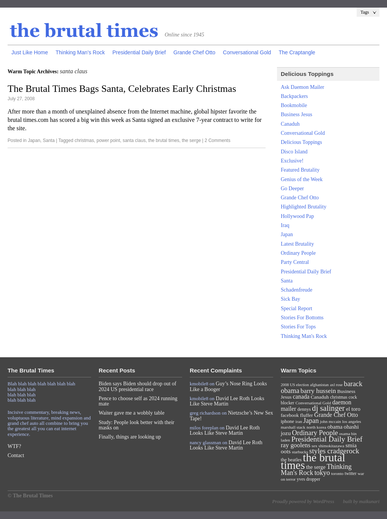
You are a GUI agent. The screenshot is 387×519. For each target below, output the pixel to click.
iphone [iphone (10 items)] (287, 421)
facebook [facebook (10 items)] (290, 415)
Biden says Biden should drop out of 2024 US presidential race (137, 386)
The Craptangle (296, 52)
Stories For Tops (298, 327)
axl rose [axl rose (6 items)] (336, 385)
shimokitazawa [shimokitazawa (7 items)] (332, 445)
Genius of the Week (301, 179)
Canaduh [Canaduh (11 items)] (320, 397)
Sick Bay (290, 299)
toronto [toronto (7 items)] (337, 473)
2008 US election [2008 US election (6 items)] (295, 385)
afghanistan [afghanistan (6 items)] (319, 385)
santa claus (134, 140)
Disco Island (294, 152)
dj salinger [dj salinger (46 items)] (328, 408)
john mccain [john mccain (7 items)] (330, 421)
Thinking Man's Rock (304, 336)
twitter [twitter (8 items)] (351, 473)
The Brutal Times (84, 31)
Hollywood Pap (297, 216)
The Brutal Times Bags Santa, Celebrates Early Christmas (122, 88)
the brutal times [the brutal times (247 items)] (313, 461)
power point (108, 140)
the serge (191, 140)
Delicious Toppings (301, 142)
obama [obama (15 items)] (335, 427)
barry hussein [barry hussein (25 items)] (318, 390)
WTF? (14, 446)
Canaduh (290, 124)
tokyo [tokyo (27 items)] (322, 472)
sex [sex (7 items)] (314, 445)
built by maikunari (361, 501)
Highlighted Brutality (303, 207)
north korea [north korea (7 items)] (316, 427)
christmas (84, 140)
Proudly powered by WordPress (303, 501)
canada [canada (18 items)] (301, 396)
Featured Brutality (300, 170)
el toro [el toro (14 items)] (353, 409)
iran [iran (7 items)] (299, 421)
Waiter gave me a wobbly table (131, 413)
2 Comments (217, 140)
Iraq (285, 225)
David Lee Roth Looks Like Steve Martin (227, 401)
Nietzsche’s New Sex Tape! (231, 415)
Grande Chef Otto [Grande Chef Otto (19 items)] (336, 415)
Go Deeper (292, 188)
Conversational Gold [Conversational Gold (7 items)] (313, 403)
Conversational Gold (247, 52)
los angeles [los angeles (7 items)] (351, 421)
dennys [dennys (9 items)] (304, 409)
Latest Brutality (297, 244)
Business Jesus (296, 114)
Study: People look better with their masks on (136, 425)
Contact (16, 455)
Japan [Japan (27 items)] (311, 420)
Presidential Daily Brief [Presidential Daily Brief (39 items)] (327, 439)
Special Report (296, 308)
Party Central (295, 262)
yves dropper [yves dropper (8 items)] (308, 479)
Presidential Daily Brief (139, 52)
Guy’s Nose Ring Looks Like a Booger (228, 386)
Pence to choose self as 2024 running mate (138, 401)
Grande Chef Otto (194, 52)
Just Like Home (29, 52)
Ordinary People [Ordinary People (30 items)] (315, 433)
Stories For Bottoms (302, 317)
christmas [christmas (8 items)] (338, 397)
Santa (49, 140)
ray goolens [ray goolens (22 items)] (295, 445)
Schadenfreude (296, 290)
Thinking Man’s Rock (80, 52)
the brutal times (163, 140)
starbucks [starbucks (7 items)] (300, 452)
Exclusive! (292, 161)
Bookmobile (294, 105)
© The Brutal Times (30, 495)
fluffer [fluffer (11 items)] (306, 415)
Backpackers (294, 96)
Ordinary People (298, 253)
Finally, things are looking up (130, 437)
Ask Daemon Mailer (302, 87)
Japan (34, 140)
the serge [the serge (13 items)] (316, 467)
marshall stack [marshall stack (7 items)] (293, 427)
